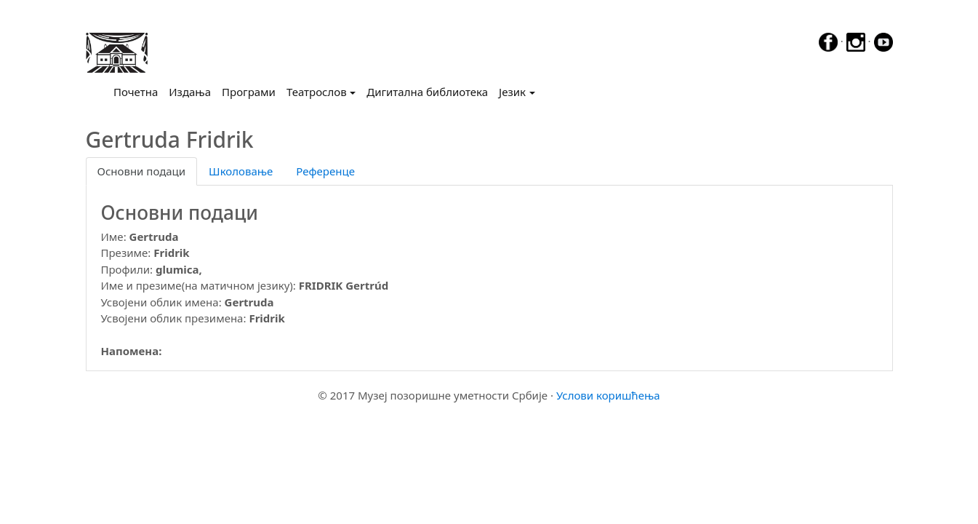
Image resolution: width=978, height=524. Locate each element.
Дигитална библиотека (427, 91)
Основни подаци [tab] (141, 171)
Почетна (138, 91)
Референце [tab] (325, 171)
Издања (190, 91)
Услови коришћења (608, 395)
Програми (249, 91)
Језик (512, 91)
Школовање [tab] (241, 171)
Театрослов (316, 91)
